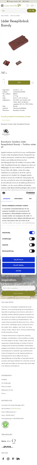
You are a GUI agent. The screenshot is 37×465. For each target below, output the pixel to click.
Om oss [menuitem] (3, 393)
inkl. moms (25, 1)
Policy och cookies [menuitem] (6, 386)
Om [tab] (30, 198)
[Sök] (31, 10)
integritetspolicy (26, 298)
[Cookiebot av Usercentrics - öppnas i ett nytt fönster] (26, 193)
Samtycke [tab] (6, 198)
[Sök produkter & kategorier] (14, 10)
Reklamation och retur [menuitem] (7, 390)
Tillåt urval (18, 265)
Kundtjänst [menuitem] (4, 379)
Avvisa (18, 271)
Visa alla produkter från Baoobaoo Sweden (16, 116)
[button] (2, 5)
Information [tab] (18, 198)
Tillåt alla (18, 259)
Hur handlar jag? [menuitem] (5, 383)
